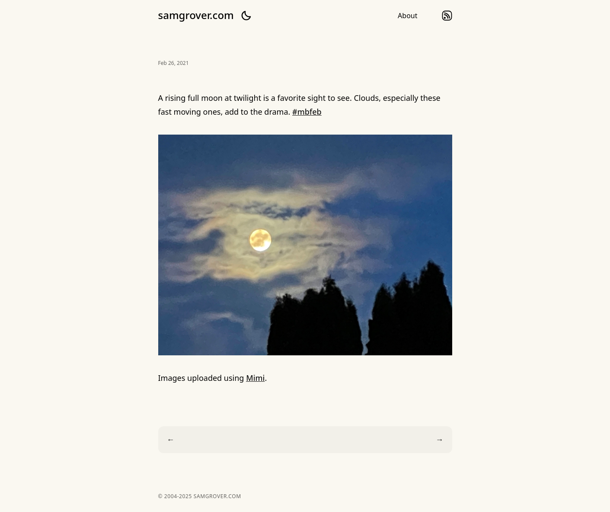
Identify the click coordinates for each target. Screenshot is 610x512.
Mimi (255, 378)
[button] (246, 15)
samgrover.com (196, 15)
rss (447, 15)
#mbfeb (307, 111)
